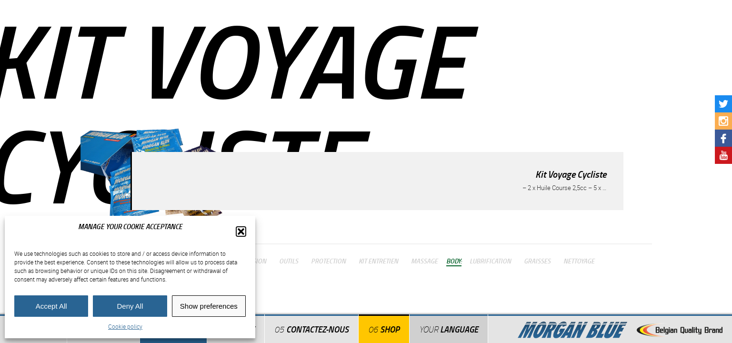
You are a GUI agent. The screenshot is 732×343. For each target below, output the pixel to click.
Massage (424, 260)
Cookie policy (125, 326)
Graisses (537, 260)
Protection (328, 260)
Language (448, 329)
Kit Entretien (378, 260)
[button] (241, 231)
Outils (288, 260)
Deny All (130, 306)
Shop (390, 329)
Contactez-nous (317, 329)
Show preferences (209, 306)
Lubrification (490, 260)
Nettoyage (578, 260)
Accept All (51, 306)
